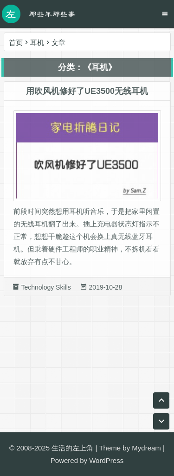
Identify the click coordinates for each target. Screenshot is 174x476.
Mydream (146, 448)
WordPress (106, 460)
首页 (16, 42)
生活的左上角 (72, 448)
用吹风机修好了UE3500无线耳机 (87, 92)
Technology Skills (46, 288)
